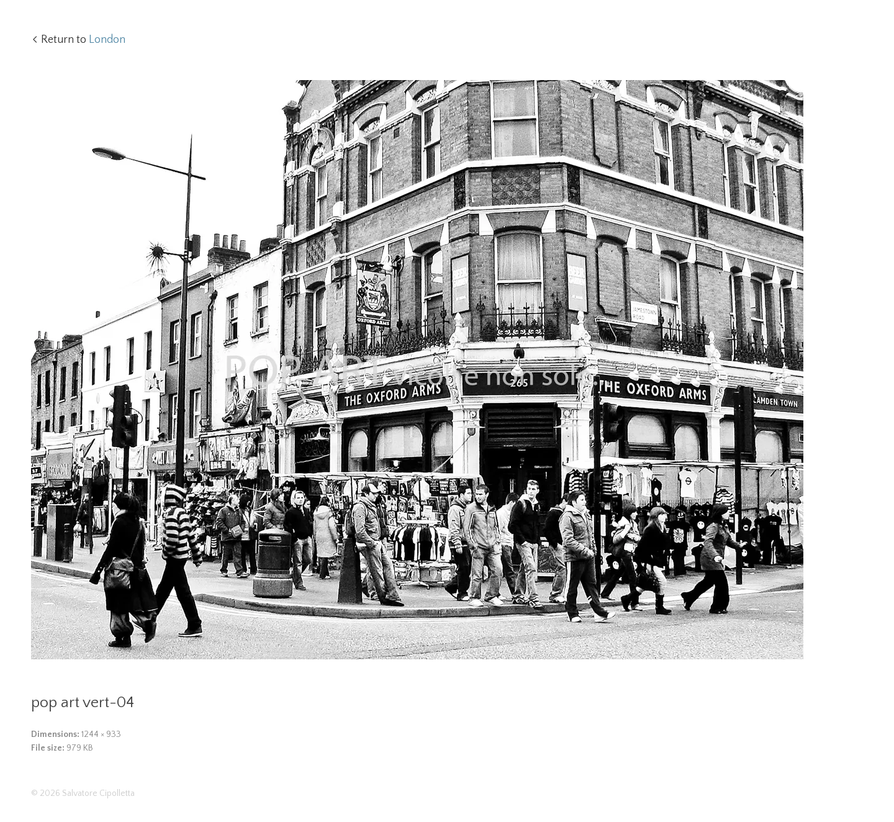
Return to (83, 40)
